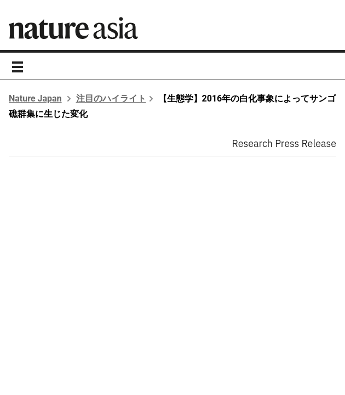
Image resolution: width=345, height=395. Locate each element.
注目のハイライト (111, 98)
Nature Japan (35, 98)
